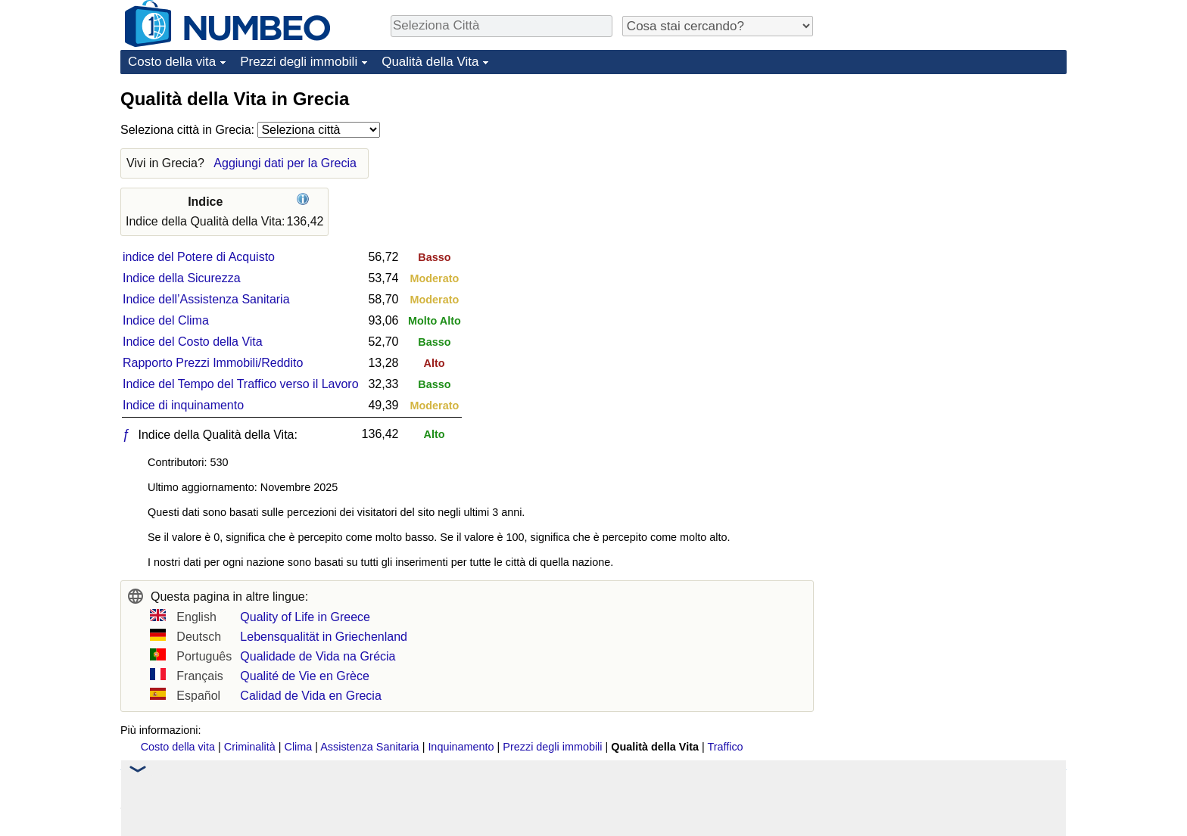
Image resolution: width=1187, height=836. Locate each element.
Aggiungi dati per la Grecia (285, 163)
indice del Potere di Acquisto (199, 256)
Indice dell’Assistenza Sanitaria (206, 299)
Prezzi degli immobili (298, 61)
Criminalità (250, 747)
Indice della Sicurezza (182, 278)
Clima (299, 747)
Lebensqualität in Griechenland (323, 636)
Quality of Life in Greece (305, 617)
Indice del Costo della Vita (193, 341)
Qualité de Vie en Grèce (304, 676)
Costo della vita (172, 61)
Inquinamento (461, 747)
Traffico (725, 747)
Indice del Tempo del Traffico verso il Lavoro (241, 384)
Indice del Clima (166, 320)
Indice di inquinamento (183, 405)
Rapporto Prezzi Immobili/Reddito (213, 362)
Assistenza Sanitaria (369, 747)
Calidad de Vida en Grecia (311, 695)
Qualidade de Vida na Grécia (317, 656)
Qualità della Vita (430, 61)
